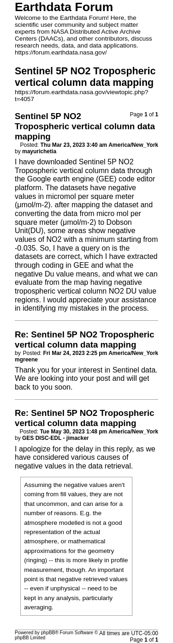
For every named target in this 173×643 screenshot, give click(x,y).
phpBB (48, 632)
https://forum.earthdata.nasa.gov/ (61, 52)
